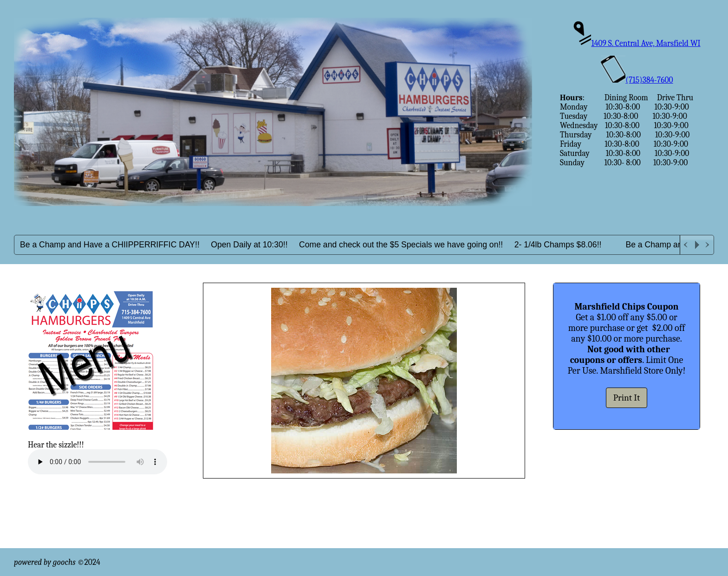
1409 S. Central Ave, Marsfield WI (636, 43)
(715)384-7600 (637, 79)
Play (697, 244)
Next (708, 244)
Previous (686, 244)
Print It (626, 398)
